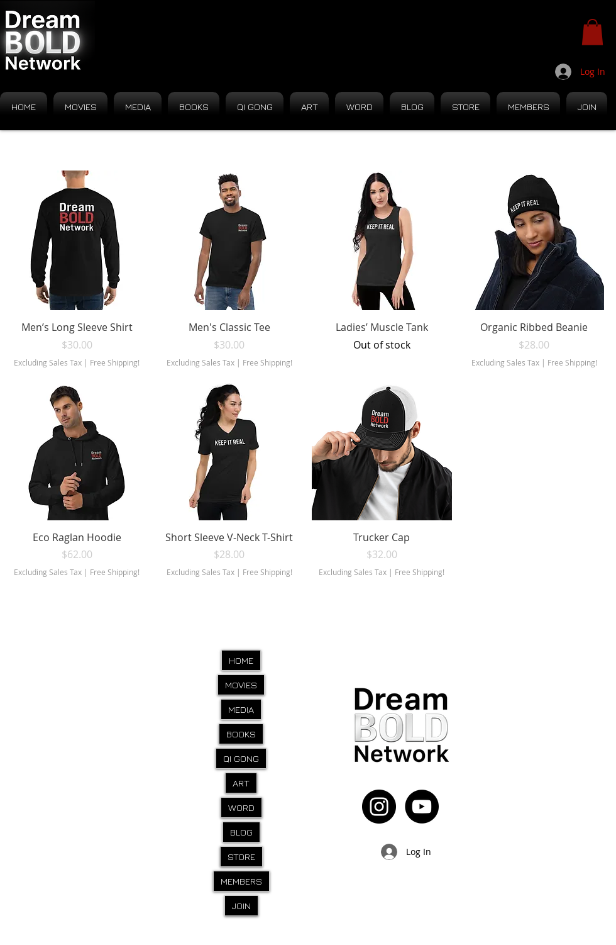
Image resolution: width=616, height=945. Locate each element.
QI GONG (241, 758)
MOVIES (241, 684)
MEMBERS (241, 881)
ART (241, 783)
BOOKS (241, 734)
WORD (241, 807)
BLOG (241, 832)
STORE (241, 856)
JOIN (241, 905)
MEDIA (241, 709)
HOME (241, 660)
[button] (592, 32)
